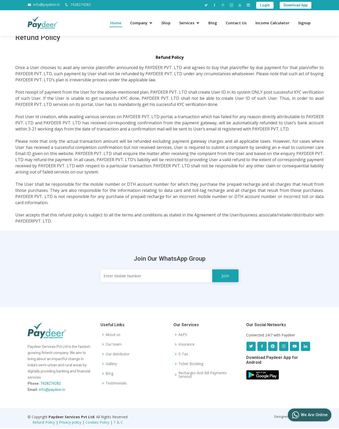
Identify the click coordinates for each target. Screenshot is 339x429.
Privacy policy (70, 422)
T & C (118, 422)
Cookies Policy (97, 422)
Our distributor (118, 354)
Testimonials (116, 383)
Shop (166, 22)
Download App (296, 5)
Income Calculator (272, 22)
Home (115, 22)
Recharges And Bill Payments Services (202, 374)
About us (113, 334)
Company (139, 22)
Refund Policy (43, 422)
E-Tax (183, 354)
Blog (212, 22)
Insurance (186, 344)
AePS (182, 334)
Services (187, 22)
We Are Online (308, 415)
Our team (113, 344)
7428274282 (80, 4)
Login (265, 5)
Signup (304, 22)
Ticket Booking (190, 364)
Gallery (111, 364)
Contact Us (236, 22)
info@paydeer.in (46, 4)
